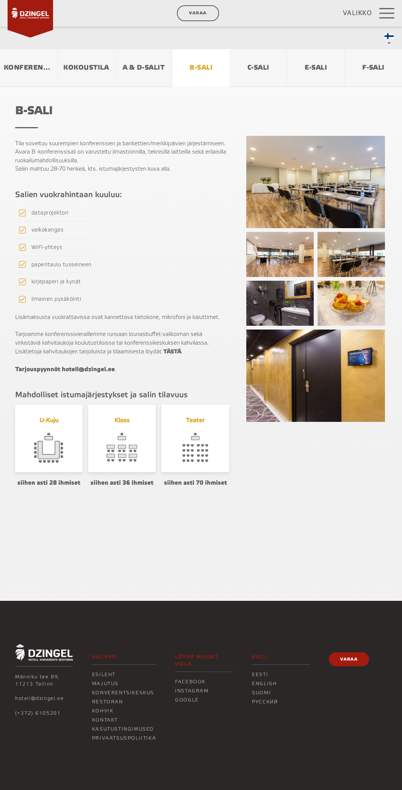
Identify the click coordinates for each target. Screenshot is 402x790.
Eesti (260, 674)
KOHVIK (103, 711)
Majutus (105, 683)
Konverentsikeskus (123, 692)
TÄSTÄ (172, 351)
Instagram (191, 691)
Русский (265, 701)
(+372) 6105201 (38, 713)
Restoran (107, 701)
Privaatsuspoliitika (124, 738)
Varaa (197, 13)
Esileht (104, 674)
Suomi (261, 692)
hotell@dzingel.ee (39, 698)
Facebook (190, 681)
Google (187, 700)
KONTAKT (105, 720)
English (264, 683)
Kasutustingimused (123, 729)
